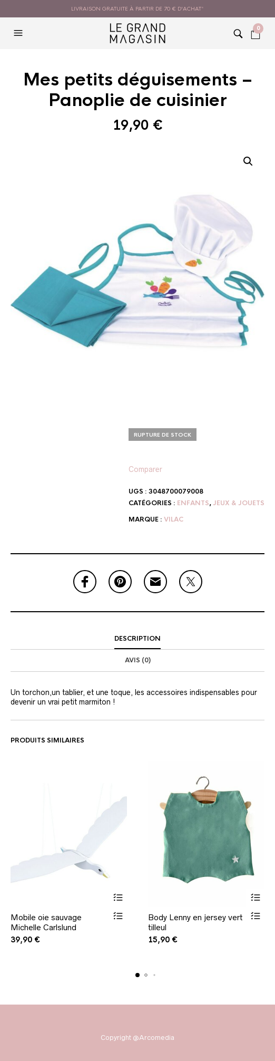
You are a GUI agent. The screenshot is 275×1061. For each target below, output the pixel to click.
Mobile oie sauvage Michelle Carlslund (46, 922)
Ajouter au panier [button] (118, 898)
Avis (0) (138, 660)
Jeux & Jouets (238, 503)
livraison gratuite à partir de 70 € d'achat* (137, 8)
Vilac (173, 519)
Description (137, 638)
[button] (19, 33)
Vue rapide (118, 916)
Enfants (193, 503)
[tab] (137, 639)
